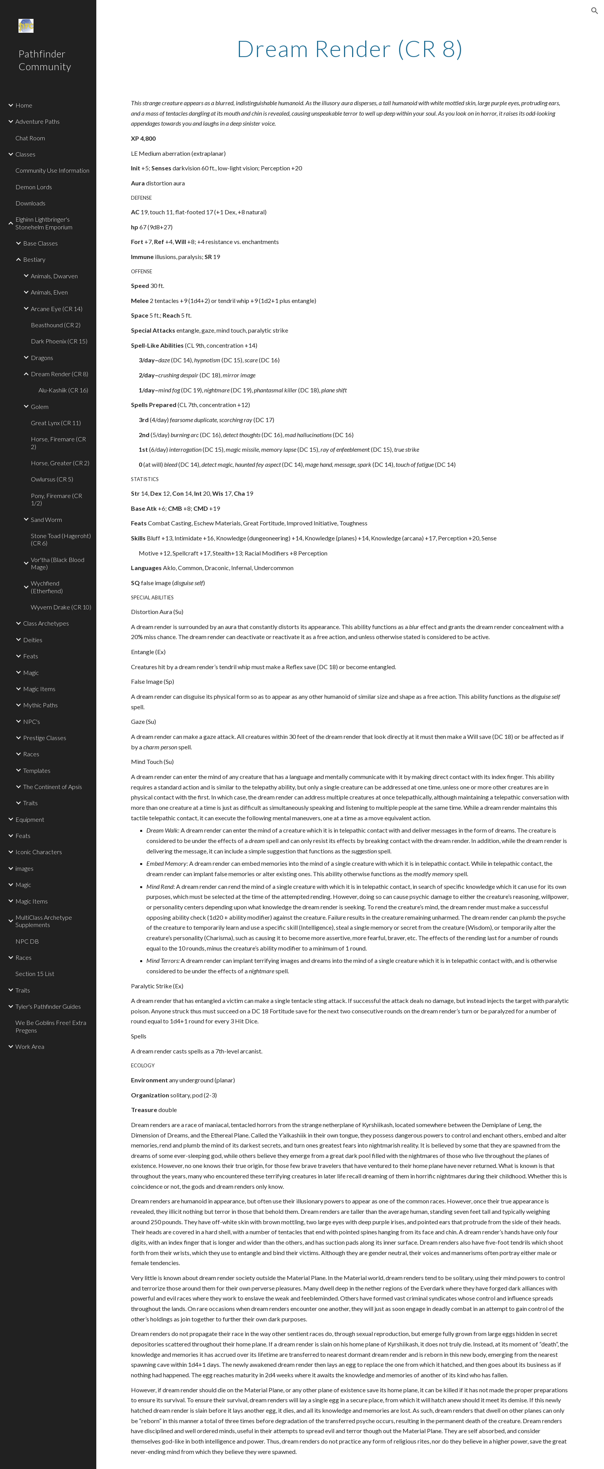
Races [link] (31, 753)
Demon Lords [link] (33, 186)
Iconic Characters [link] (38, 851)
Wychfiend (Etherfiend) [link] (47, 586)
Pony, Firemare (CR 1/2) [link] (56, 499)
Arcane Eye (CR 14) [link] (56, 308)
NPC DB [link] (27, 941)
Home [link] (23, 105)
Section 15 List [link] (34, 973)
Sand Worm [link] (46, 519)
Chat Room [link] (30, 137)
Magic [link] (31, 672)
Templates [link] (36, 770)
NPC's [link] (31, 721)
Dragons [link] (42, 357)
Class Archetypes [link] (46, 623)
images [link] (24, 868)
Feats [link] (30, 656)
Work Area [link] (29, 1046)
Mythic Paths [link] (40, 704)
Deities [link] (32, 639)
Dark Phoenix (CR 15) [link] (59, 341)
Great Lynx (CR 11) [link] (56, 422)
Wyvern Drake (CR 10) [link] (61, 607)
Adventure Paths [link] (37, 121)
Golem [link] (40, 406)
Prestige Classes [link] (44, 737)
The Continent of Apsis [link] (52, 786)
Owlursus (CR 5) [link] (52, 479)
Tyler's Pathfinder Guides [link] (48, 1006)
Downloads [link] (30, 203)
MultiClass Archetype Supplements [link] (43, 921)
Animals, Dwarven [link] (54, 275)
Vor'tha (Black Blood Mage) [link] (57, 563)
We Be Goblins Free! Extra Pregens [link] (50, 1026)
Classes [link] (25, 154)
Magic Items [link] (39, 688)
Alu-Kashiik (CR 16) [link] (63, 390)
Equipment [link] (29, 819)
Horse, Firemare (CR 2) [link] (58, 442)
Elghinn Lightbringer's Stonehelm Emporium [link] (43, 222)
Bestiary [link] (34, 259)
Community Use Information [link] (52, 170)
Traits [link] (30, 802)
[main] (350, 48)
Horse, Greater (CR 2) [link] (60, 462)
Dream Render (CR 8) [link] (59, 373)
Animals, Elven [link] (49, 292)
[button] (595, 11)
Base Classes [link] (40, 243)
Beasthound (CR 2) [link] (56, 324)
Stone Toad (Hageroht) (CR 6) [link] (61, 539)
